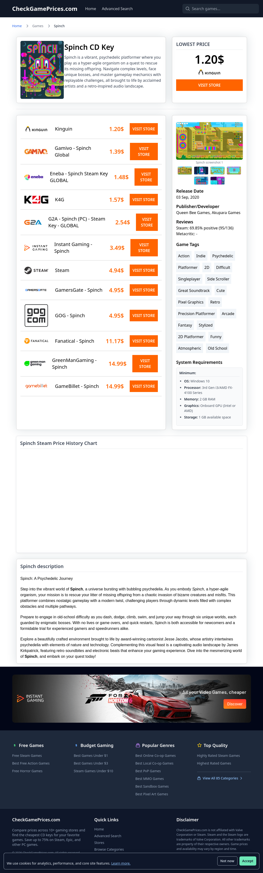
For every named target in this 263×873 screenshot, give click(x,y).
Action (183, 256)
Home (90, 8)
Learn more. (121, 863)
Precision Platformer (196, 313)
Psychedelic (222, 256)
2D (206, 267)
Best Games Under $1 (91, 755)
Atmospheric (189, 348)
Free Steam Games (27, 755)
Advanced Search (117, 8)
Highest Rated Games (214, 763)
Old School (217, 348)
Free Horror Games (27, 771)
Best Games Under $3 (91, 763)
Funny (215, 336)
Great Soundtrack (194, 290)
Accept (247, 861)
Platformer (188, 267)
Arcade (228, 313)
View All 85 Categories (220, 778)
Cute (221, 290)
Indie (200, 256)
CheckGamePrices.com (44, 9)
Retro (215, 302)
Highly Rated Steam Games (218, 755)
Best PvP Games (148, 771)
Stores (99, 842)
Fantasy (185, 325)
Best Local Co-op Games (154, 763)
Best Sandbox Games (152, 786)
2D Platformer (191, 336)
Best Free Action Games (31, 763)
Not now (227, 861)
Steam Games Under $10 (93, 771)
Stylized (205, 325)
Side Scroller (218, 279)
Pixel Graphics (190, 302)
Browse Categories (109, 849)
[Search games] (212, 8)
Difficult (223, 267)
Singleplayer (189, 279)
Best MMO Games (149, 778)
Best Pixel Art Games (151, 794)
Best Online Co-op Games (155, 755)
